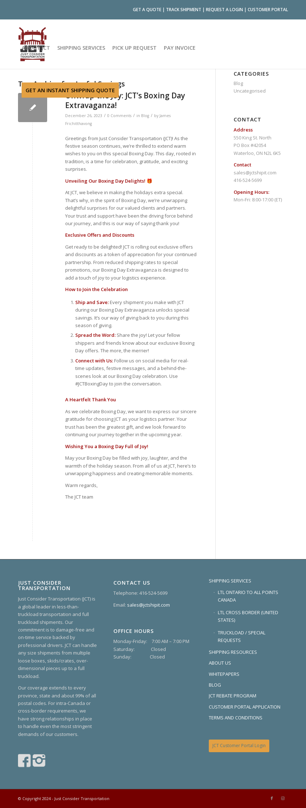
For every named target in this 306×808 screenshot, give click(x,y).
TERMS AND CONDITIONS (235, 717)
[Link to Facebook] (271, 798)
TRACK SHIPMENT (183, 9)
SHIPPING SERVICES (230, 580)
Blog (145, 115)
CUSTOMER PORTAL (268, 9)
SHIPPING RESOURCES (233, 652)
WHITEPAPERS (224, 674)
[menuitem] (36, 47)
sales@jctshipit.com (255, 172)
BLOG (215, 685)
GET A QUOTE (147, 9)
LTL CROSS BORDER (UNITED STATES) (248, 616)
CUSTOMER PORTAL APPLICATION (244, 707)
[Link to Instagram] (282, 798)
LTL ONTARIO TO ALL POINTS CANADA (248, 596)
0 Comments (119, 115)
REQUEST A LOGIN (224, 9)
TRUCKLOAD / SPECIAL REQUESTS (241, 636)
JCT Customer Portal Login (239, 745)
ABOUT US (220, 663)
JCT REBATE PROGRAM (232, 695)
